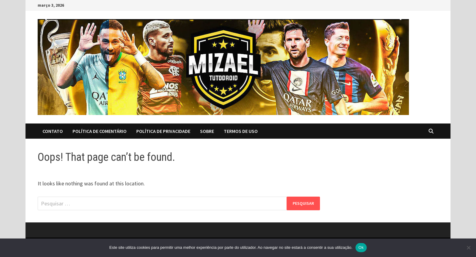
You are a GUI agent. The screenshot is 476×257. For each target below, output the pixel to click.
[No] (468, 248)
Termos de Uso (241, 131)
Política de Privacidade (163, 131)
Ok (361, 247)
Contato (52, 131)
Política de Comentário (100, 131)
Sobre (207, 131)
